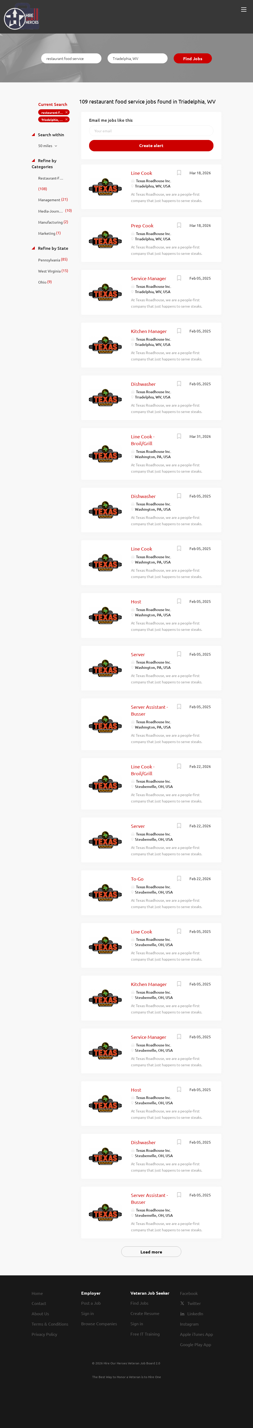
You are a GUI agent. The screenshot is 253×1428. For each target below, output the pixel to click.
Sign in (87, 1313)
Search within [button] (50, 134)
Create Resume (144, 1313)
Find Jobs (192, 58)
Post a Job (91, 1302)
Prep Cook (142, 225)
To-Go (137, 878)
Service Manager (148, 278)
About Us (40, 1313)
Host (136, 601)
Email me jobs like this (111, 120)
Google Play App (195, 1344)
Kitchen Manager (149, 331)
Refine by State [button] (52, 248)
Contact (39, 1303)
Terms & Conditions (50, 1323)
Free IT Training (145, 1333)
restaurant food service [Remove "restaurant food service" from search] (55, 112)
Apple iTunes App (196, 1334)
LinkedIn (195, 1313)
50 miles (45, 145)
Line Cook (141, 173)
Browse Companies (99, 1323)
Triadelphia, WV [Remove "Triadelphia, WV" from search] (53, 120)
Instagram (189, 1323)
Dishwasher (143, 384)
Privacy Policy (44, 1334)
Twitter (194, 1303)
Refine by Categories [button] (44, 163)
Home (37, 1293)
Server (138, 654)
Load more (151, 1252)
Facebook (189, 1293)
